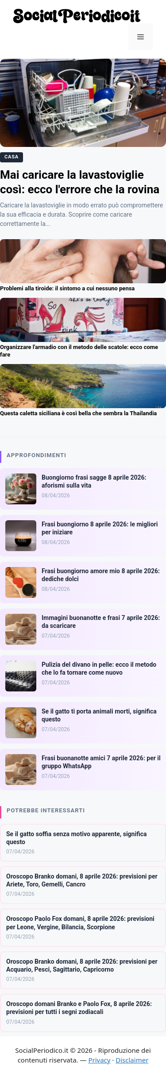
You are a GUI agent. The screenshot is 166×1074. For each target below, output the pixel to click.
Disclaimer (132, 1059)
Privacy (99, 1059)
